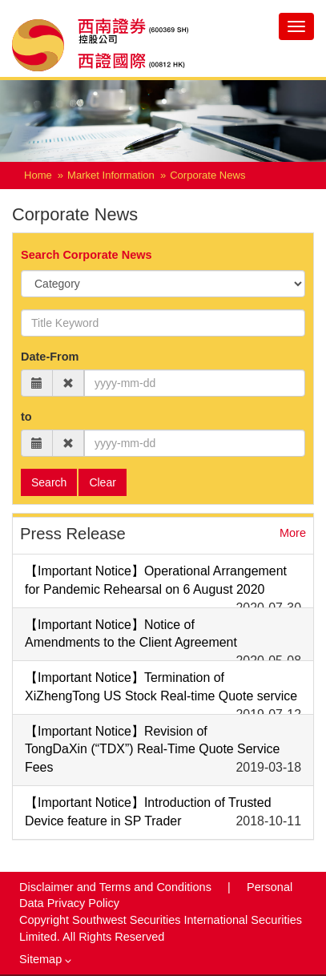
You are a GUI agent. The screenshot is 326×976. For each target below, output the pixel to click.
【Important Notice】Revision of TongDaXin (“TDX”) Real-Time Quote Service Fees (152, 749)
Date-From (50, 356)
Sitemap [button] (45, 959)
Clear (102, 482)
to (26, 416)
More (293, 532)
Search (48, 482)
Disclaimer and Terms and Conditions (117, 887)
